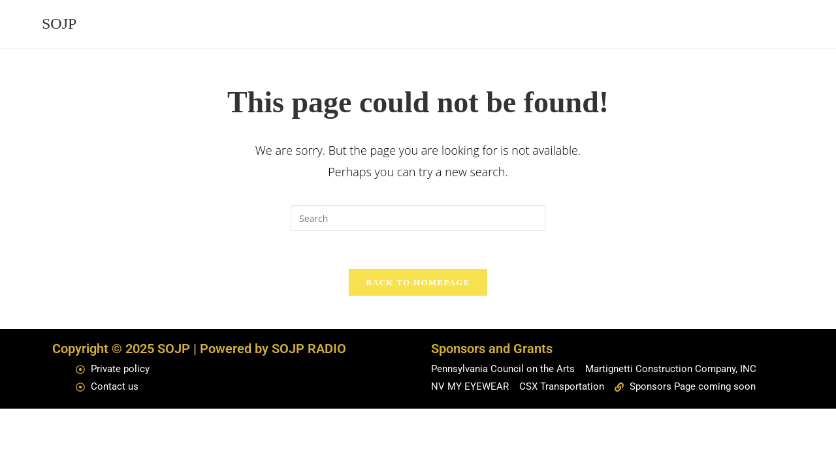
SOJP (59, 23)
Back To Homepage (418, 284)
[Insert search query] (418, 218)
